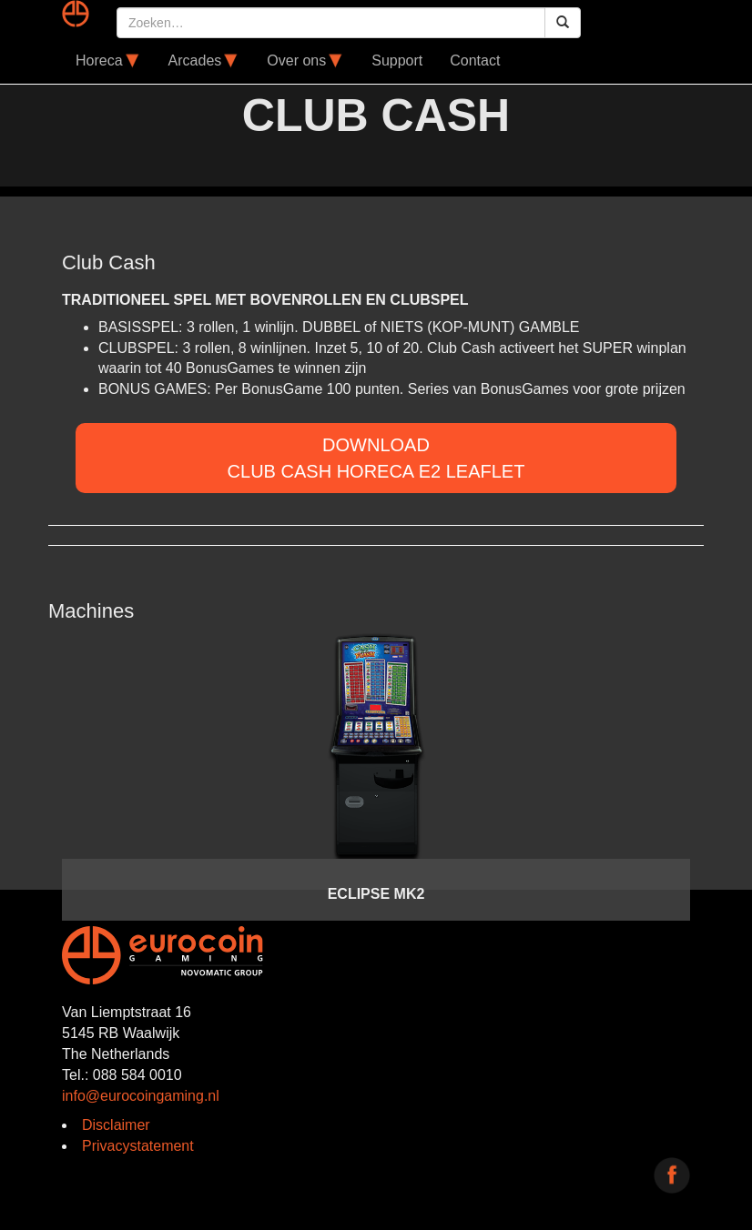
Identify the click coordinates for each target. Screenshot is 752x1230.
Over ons (305, 61)
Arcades (204, 61)
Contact (475, 60)
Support (396, 60)
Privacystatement (138, 1146)
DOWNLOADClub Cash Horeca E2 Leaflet (376, 458)
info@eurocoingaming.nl (140, 1096)
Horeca (108, 61)
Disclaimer (116, 1125)
